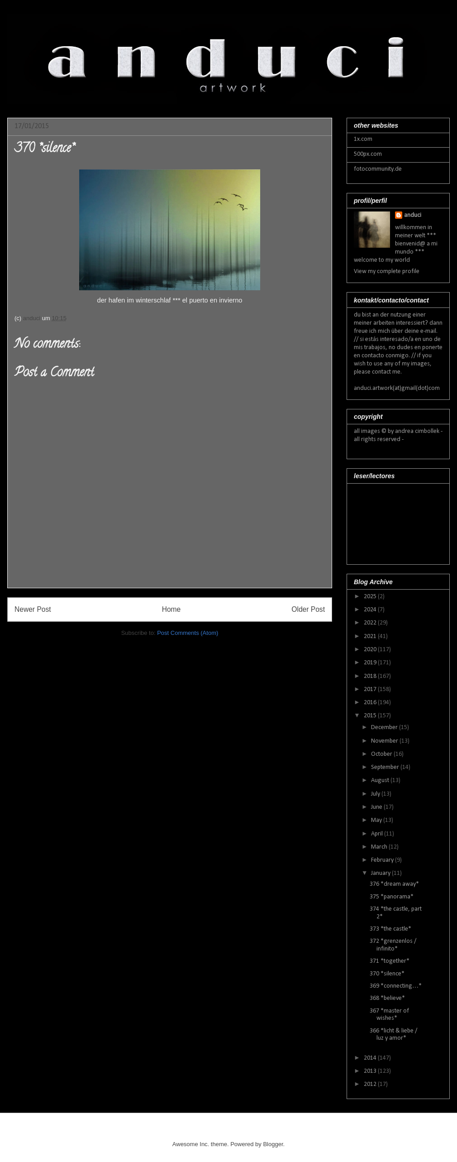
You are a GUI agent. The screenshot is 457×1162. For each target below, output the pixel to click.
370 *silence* (387, 973)
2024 (371, 609)
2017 (371, 689)
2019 (371, 662)
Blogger (273, 1144)
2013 (371, 1071)
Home (171, 609)
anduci (412, 215)
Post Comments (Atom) (187, 632)
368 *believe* (387, 998)
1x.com (363, 139)
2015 (371, 715)
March (380, 847)
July (376, 794)
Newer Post (32, 609)
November (385, 741)
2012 (371, 1084)
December (385, 727)
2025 (371, 596)
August (380, 780)
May (377, 820)
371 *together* (389, 961)
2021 (371, 636)
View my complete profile (386, 271)
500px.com (368, 154)
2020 (371, 649)
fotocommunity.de (378, 169)
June (377, 807)
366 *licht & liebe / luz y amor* (393, 1035)
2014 (371, 1058)
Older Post (308, 609)
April (377, 834)
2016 (371, 702)
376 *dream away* (394, 884)
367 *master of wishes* (389, 1015)
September (385, 767)
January (381, 873)
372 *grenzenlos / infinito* (393, 945)
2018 (371, 676)
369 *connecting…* (396, 986)
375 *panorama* (392, 896)
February (383, 860)
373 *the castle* (390, 929)
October (382, 754)
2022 (371, 622)
